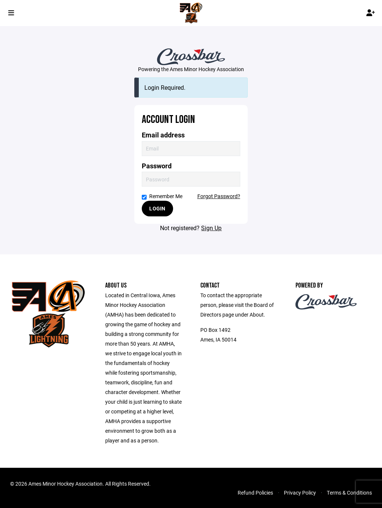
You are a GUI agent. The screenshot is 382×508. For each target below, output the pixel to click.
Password (157, 166)
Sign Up (211, 228)
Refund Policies (255, 492)
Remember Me (162, 196)
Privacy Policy (300, 492)
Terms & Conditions (349, 492)
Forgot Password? (218, 196)
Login (157, 208)
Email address (163, 135)
